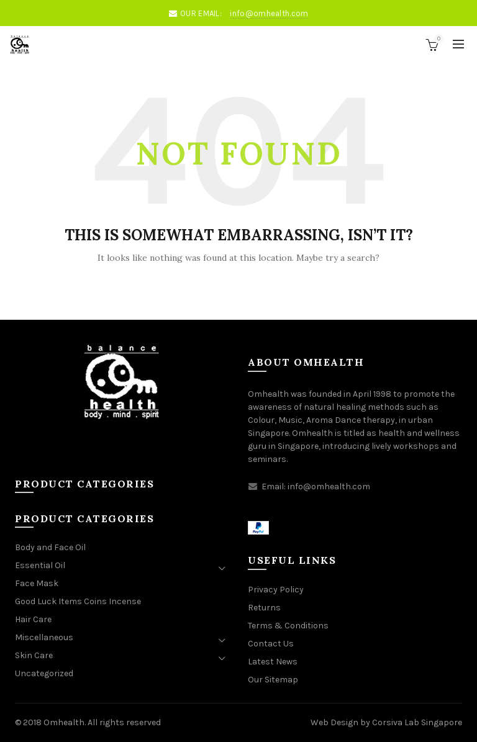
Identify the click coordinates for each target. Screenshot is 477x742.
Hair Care (33, 619)
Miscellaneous (44, 637)
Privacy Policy (276, 589)
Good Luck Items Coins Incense (78, 601)
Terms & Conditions (288, 625)
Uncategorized (44, 673)
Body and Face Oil (50, 547)
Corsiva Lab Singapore (417, 722)
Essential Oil (40, 565)
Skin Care (34, 655)
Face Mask (36, 583)
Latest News (273, 661)
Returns (264, 607)
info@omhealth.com (269, 13)
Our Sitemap (273, 679)
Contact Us (271, 643)
